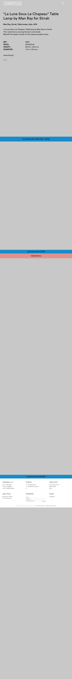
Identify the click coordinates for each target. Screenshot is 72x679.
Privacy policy (40, 673)
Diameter (7, 49)
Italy (50, 656)
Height (6, 47)
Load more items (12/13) (36, 328)
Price (5, 44)
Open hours (7, 662)
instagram (52, 664)
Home (12, 3)
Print (5, 60)
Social (51, 662)
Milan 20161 (52, 654)
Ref (5, 42)
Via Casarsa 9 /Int (54, 653)
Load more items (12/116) (36, 645)
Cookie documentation (50, 673)
